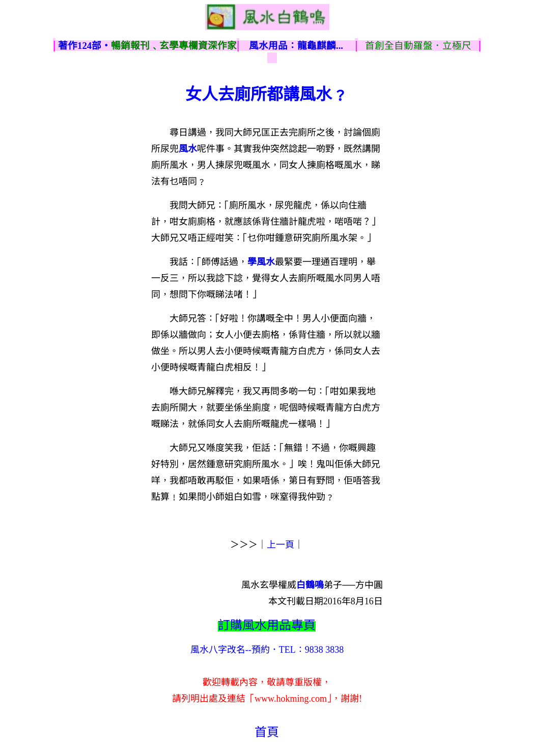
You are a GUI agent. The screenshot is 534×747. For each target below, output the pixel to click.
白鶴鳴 (310, 585)
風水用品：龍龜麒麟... (296, 45)
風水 (188, 149)
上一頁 (280, 545)
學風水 (261, 262)
